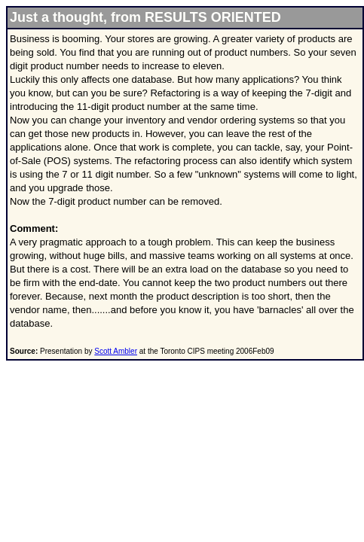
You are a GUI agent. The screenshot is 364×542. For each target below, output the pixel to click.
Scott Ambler (115, 351)
